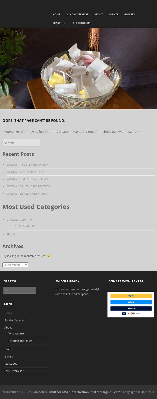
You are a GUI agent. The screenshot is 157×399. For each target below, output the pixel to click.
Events (113, 14)
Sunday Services (77, 14)
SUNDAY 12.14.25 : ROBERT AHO (26, 193)
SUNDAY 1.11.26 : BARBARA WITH (27, 164)
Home (56, 14)
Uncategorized (15, 219)
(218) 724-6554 (58, 392)
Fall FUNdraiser (82, 23)
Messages (59, 23)
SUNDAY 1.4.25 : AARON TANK (25, 172)
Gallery (129, 14)
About (98, 14)
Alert (9, 234)
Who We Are (16, 333)
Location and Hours (20, 340)
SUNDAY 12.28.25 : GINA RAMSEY (27, 179)
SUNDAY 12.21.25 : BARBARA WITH (28, 186)
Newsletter (25, 225)
